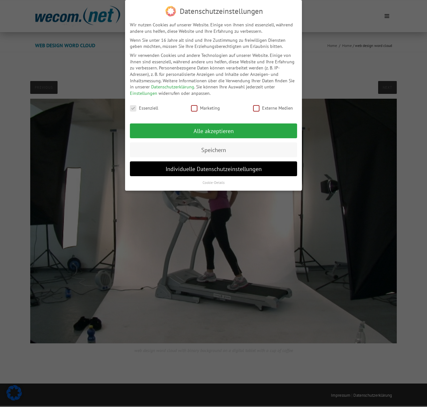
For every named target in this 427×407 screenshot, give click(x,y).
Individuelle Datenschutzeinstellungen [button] (214, 165)
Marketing (205, 105)
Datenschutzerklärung (172, 83)
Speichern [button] (213, 146)
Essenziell (144, 105)
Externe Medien (273, 105)
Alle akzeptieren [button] (214, 127)
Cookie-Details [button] (214, 179)
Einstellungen (143, 90)
